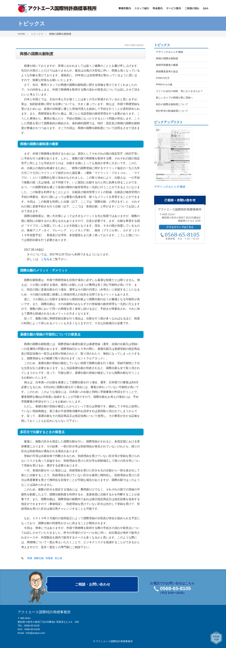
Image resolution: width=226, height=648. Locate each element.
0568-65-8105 (175, 588)
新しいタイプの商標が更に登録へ (174, 97)
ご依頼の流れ (192, 8)
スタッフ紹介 (141, 8)
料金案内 (158, 8)
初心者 (58, 558)
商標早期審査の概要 (167, 65)
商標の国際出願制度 (167, 58)
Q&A (205, 8)
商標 (29, 558)
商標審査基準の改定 (167, 71)
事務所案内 (124, 8)
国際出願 (39, 558)
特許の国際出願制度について (172, 104)
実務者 (49, 558)
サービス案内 (173, 8)
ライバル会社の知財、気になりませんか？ (179, 91)
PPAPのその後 (164, 84)
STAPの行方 (163, 78)
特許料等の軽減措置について (172, 110)
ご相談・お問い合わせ (92, 584)
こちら (45, 259)
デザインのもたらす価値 (169, 51)
